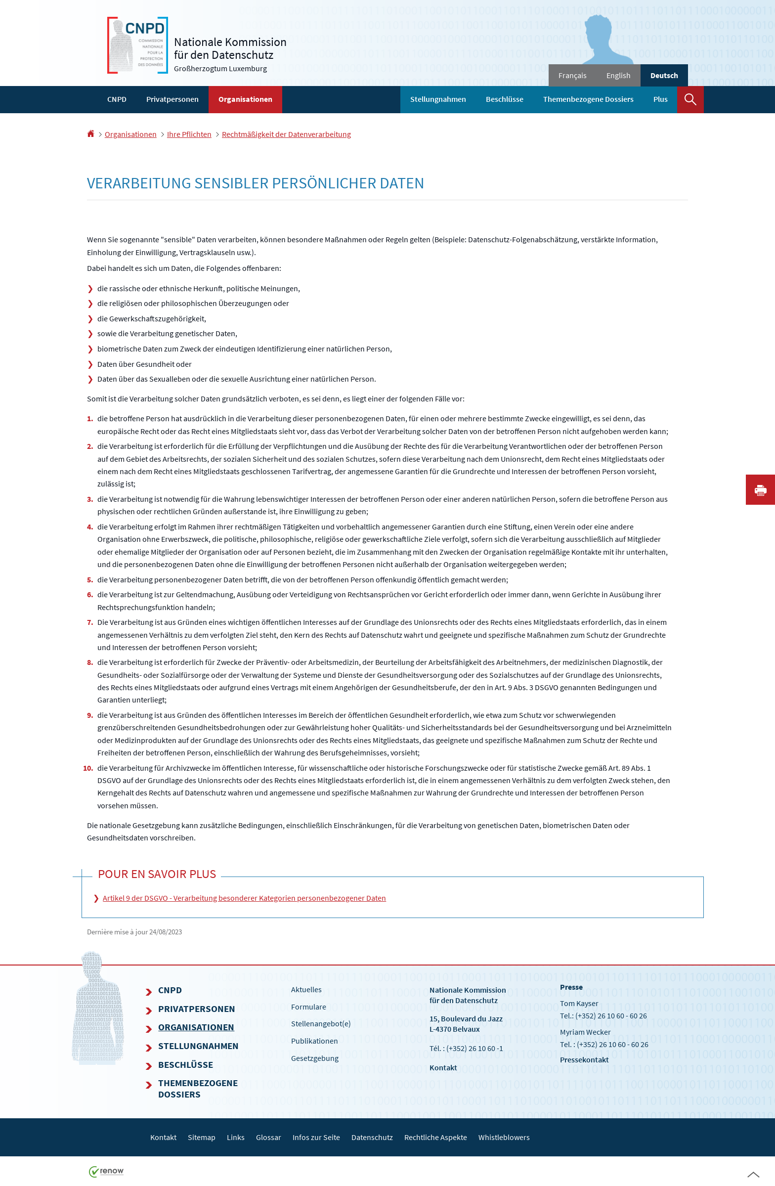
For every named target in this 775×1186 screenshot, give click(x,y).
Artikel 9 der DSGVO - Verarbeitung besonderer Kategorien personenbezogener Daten (244, 898)
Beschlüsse (504, 99)
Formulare (308, 1006)
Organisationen (245, 99)
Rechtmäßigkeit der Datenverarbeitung (286, 134)
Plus (660, 99)
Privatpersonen (172, 99)
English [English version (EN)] (618, 75)
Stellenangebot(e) (321, 1023)
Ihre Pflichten (189, 134)
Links (236, 1137)
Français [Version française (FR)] (573, 75)
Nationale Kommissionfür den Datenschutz (468, 995)
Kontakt (443, 1067)
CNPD (117, 99)
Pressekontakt (584, 1059)
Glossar (268, 1137)
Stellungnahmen (438, 99)
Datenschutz (372, 1137)
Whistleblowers (504, 1137)
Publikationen (314, 1041)
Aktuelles (306, 989)
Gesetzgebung (315, 1058)
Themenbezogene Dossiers (588, 99)
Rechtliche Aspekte (435, 1137)
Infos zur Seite (316, 1137)
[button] (690, 99)
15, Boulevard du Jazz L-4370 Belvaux (466, 1023)
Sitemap (201, 1137)
